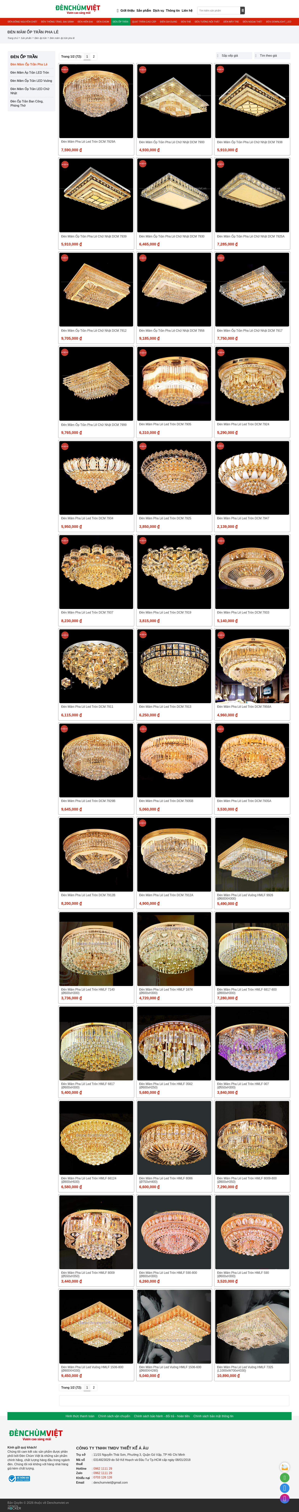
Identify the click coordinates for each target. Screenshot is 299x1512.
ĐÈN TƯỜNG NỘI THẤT (207, 21)
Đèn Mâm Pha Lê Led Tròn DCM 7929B (88, 801)
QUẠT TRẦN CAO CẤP (144, 21)
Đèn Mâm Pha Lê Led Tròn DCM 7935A (244, 801)
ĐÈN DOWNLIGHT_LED (278, 21)
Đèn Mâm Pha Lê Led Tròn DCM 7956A (244, 706)
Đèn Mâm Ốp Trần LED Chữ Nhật (29, 91)
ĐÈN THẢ (186, 21)
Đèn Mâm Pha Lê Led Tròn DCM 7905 (165, 424)
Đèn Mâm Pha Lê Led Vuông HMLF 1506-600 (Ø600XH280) (170, 1369)
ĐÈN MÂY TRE (231, 21)
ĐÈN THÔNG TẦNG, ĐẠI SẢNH (57, 21)
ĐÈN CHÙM (103, 21)
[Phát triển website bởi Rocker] (14, 1503)
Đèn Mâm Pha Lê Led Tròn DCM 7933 (243, 612)
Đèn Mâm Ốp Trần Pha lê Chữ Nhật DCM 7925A (251, 236)
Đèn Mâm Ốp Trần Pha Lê (28, 64)
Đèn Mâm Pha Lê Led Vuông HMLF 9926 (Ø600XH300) (245, 897)
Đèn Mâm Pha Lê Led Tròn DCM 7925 (165, 518)
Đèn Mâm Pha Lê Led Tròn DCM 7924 (243, 424)
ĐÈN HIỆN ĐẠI (85, 21)
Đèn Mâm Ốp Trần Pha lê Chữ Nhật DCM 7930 (172, 236)
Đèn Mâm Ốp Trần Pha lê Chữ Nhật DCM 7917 (250, 330)
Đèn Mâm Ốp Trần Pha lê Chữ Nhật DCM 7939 (94, 236)
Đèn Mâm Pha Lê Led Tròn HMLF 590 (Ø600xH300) (243, 1274)
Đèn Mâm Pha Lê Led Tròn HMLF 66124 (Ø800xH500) (88, 1180)
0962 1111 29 (102, 1468)
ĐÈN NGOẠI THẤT (252, 21)
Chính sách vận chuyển (114, 1416)
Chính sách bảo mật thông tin (213, 1416)
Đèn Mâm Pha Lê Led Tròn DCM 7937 (87, 612)
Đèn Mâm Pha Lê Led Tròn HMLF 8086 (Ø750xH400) (166, 1180)
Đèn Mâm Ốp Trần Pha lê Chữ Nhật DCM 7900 (172, 142)
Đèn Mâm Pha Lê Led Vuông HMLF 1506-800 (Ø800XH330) (92, 1369)
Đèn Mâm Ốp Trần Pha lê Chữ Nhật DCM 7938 (250, 142)
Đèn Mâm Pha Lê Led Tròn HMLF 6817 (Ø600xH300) (88, 1085)
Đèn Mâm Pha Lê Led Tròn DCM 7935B (166, 801)
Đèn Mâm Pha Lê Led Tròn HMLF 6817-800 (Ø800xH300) (247, 991)
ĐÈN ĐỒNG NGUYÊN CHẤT (22, 21)
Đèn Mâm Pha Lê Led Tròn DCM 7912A (166, 895)
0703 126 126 (102, 1477)
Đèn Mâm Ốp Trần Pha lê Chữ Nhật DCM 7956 (172, 330)
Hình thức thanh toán (80, 1416)
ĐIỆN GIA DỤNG (168, 21)
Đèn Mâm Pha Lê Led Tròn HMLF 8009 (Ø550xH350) (88, 1274)
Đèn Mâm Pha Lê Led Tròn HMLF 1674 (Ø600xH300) (166, 991)
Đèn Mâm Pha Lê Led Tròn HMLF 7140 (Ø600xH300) (88, 991)
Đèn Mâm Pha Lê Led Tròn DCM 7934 (87, 518)
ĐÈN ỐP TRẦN (120, 21)
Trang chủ (12, 38)
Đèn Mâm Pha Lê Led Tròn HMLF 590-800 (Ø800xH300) (168, 1274)
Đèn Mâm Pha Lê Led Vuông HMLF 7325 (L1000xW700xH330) (245, 1369)
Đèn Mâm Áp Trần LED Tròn (29, 72)
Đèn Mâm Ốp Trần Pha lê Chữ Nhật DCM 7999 (94, 424)
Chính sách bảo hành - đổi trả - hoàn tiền (162, 1416)
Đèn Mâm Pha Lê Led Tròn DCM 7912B (88, 895)
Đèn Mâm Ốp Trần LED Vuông (31, 80)
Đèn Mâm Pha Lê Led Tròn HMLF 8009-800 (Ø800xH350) (247, 1180)
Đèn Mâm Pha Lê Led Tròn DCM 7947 (243, 518)
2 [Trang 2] (94, 56)
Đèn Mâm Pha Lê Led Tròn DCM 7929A (88, 141)
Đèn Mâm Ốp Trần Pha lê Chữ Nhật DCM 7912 (94, 330)
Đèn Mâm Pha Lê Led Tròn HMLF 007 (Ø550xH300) (243, 1085)
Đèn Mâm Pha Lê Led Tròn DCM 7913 (165, 706)
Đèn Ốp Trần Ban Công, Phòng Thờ (26, 103)
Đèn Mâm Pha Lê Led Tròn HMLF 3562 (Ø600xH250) (166, 1085)
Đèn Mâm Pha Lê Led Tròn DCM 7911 (87, 706)
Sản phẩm (26, 38)
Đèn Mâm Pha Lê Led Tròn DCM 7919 (165, 612)
